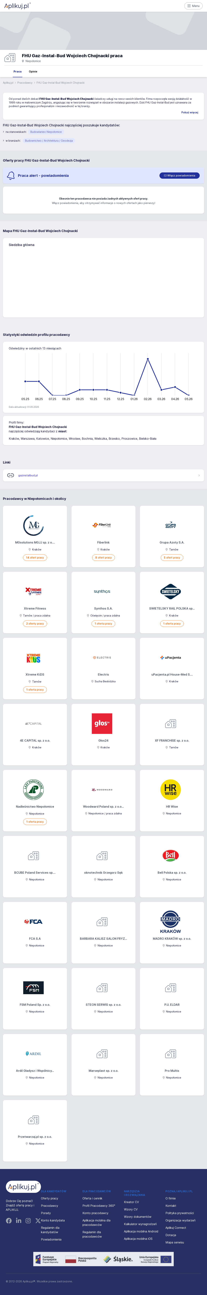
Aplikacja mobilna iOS (138, 1239)
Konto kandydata (53, 1220)
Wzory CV (131, 1209)
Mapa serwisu (174, 1242)
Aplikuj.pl (8, 82)
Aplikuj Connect (175, 1228)
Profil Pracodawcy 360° (98, 1206)
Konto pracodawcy (95, 1213)
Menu (193, 6)
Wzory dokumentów (137, 1217)
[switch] (179, 175)
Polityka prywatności (179, 1213)
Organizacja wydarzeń (180, 1220)
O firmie (170, 1198)
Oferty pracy (49, 1198)
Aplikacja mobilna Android (141, 1231)
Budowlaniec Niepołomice (46, 131)
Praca (18, 71)
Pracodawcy (25, 82)
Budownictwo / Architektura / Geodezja (49, 140)
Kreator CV (131, 1202)
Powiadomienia (51, 1239)
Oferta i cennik (92, 1198)
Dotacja (170, 1235)
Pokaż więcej (189, 112)
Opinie (33, 71)
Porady (46, 1213)
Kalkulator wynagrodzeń (140, 1224)
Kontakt (170, 1206)
